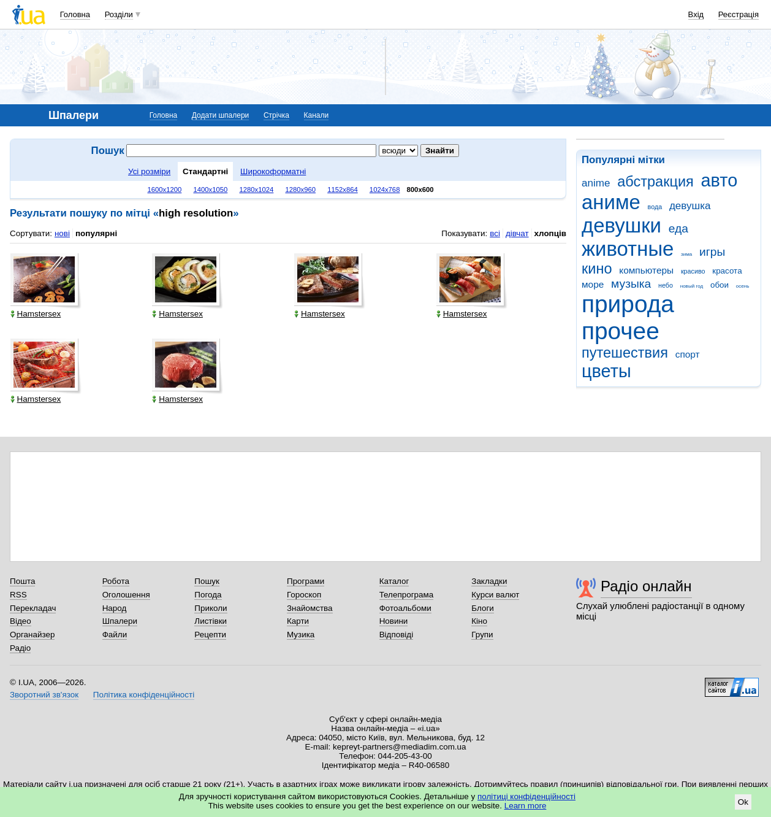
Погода (207, 594)
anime (596, 183)
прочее (620, 331)
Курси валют (495, 594)
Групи (482, 634)
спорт (687, 354)
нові (62, 233)
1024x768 (385, 189)
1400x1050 (210, 189)
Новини (393, 621)
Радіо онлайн (646, 586)
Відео (20, 621)
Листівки (210, 621)
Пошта (22, 581)
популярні (96, 233)
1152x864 (342, 189)
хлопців (550, 233)
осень (743, 286)
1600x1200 (165, 189)
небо (665, 285)
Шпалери (119, 621)
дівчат (517, 233)
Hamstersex (35, 313)
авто (719, 180)
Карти (298, 621)
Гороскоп (304, 594)
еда (678, 228)
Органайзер (32, 634)
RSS (18, 594)
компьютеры (646, 270)
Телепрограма (406, 594)
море (593, 284)
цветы (606, 371)
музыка (631, 283)
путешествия (625, 353)
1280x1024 (256, 189)
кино (597, 269)
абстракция (655, 182)
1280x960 (300, 189)
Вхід (696, 14)
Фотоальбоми (405, 608)
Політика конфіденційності (143, 694)
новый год (691, 286)
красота (727, 270)
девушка (690, 206)
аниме (611, 202)
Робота (115, 581)
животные (628, 248)
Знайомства (310, 608)
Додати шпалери (220, 115)
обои (719, 285)
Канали (316, 115)
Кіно (479, 621)
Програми (305, 581)
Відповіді (396, 634)
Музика (300, 634)
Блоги (482, 608)
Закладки (489, 581)
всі (495, 233)
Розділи (119, 14)
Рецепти (210, 634)
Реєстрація (738, 14)
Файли (114, 634)
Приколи (210, 608)
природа (628, 304)
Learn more (525, 805)
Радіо (20, 648)
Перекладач (33, 608)
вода (655, 206)
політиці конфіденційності (526, 796)
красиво (693, 271)
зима (686, 254)
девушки (621, 225)
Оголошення (126, 594)
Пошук (206, 581)
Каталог (394, 581)
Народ (114, 608)
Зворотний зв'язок (44, 694)
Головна (75, 14)
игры (712, 251)
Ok (743, 802)
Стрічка (276, 115)
